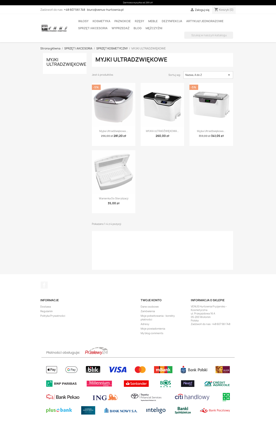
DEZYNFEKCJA (172, 21)
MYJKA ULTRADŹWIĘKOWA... (162, 131)
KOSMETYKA (101, 21)
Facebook (44, 285)
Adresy (145, 324)
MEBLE (153, 21)
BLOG (138, 28)
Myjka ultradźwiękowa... (113, 131)
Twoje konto (151, 300)
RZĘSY (139, 21)
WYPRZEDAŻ (121, 28)
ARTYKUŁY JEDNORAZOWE (205, 21)
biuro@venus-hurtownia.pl (105, 10)
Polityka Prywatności (52, 315)
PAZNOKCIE (122, 21)
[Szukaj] (208, 35)
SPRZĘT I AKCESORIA (93, 28)
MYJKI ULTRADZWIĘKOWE (66, 62)
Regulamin (46, 311)
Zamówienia (148, 311)
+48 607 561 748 (74, 10)
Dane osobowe (150, 306)
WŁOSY (83, 21)
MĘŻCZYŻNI (154, 28)
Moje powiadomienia (153, 328)
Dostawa (45, 306)
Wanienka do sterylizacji (113, 198)
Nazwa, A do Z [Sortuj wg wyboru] (208, 75)
